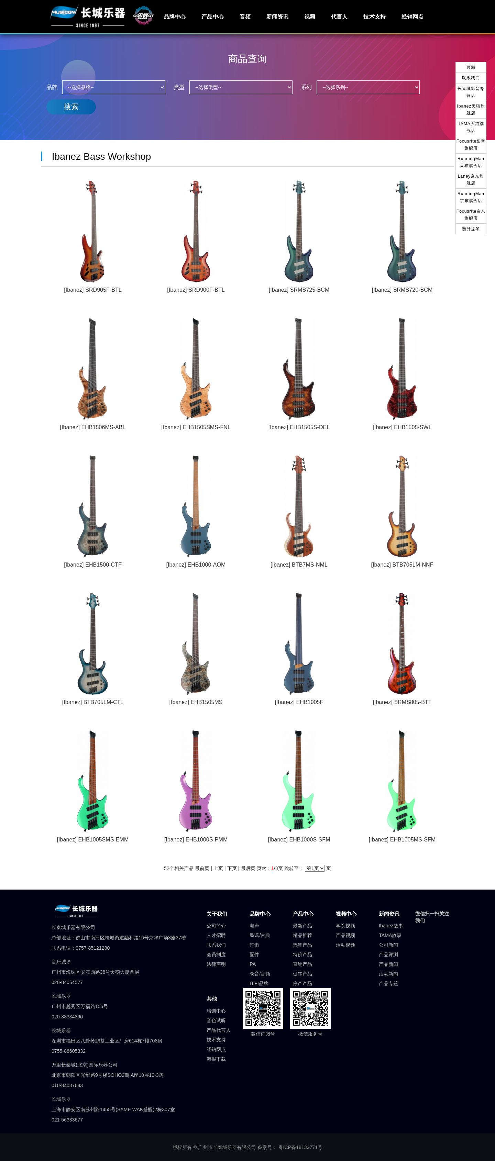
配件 (254, 954)
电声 (254, 925)
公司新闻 (388, 945)
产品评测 (388, 954)
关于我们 (217, 914)
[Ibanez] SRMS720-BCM (402, 290)
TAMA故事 (390, 935)
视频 (309, 17)
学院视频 (345, 925)
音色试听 (216, 1020)
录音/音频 (260, 973)
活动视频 (345, 945)
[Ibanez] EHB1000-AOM (196, 565)
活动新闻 (388, 973)
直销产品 (302, 964)
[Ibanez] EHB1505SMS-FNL (196, 427)
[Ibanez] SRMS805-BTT (402, 702)
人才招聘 (216, 935)
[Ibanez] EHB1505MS (195, 702)
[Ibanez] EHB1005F (299, 702)
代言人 (339, 17)
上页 (218, 868)
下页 (232, 868)
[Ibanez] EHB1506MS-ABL (93, 427)
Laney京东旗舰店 (471, 180)
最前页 (202, 868)
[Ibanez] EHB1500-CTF (93, 565)
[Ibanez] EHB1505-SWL (402, 427)
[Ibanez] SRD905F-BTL (93, 290)
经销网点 (413, 17)
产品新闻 (388, 964)
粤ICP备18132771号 (300, 1147)
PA (253, 964)
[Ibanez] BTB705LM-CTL (92, 702)
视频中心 (346, 914)
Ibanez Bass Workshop (98, 156)
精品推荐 (302, 935)
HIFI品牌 (259, 983)
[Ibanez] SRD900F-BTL (196, 290)
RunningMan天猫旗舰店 (471, 162)
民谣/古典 (260, 935)
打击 (254, 945)
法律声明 (216, 964)
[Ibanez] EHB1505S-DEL (299, 427)
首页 (142, 17)
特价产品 (302, 954)
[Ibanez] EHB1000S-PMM (196, 839)
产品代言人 (219, 1030)
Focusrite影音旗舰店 (470, 144)
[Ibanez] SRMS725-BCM (299, 290)
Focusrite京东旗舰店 (470, 215)
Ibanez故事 (391, 925)
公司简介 (216, 925)
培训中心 (216, 1011)
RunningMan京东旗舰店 (471, 197)
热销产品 (302, 945)
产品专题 (388, 983)
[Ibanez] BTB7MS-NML (299, 565)
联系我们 (216, 945)
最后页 (248, 868)
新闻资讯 (277, 17)
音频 (245, 17)
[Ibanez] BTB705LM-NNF (402, 565)
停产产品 (302, 983)
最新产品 (302, 925)
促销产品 (302, 973)
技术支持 (374, 17)
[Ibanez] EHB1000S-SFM (299, 839)
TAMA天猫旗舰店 (471, 127)
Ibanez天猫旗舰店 (471, 109)
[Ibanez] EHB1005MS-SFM (402, 839)
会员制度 (216, 954)
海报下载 (216, 1059)
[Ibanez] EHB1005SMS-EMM (93, 839)
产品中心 (212, 17)
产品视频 (345, 935)
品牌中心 (175, 17)
